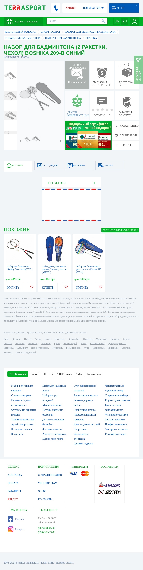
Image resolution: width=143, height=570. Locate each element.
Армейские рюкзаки (22, 424)
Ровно (83, 343)
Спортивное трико (21, 395)
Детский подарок (83, 443)
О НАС (42, 491)
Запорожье (59, 339)
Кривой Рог (74, 339)
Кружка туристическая (117, 400)
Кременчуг (22, 348)
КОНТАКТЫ (45, 499)
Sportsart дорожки (115, 419)
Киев (6, 339)
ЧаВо (79, 374)
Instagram (16, 529)
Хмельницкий (70, 343)
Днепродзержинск (117, 343)
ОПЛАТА (13, 483)
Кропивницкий (97, 343)
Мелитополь (98, 348)
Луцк (86, 348)
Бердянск (126, 348)
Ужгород (8, 352)
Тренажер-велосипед (22, 419)
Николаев (87, 339)
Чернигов (19, 343)
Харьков (16, 339)
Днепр (38, 339)
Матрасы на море (52, 405)
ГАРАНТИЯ (14, 491)
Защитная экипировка (86, 395)
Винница (115, 339)
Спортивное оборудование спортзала (81, 434)
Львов (48, 339)
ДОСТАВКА (15, 475)
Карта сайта (47, 562)
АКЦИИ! (71, 7)
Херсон (126, 339)
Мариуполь (101, 339)
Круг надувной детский (87, 424)
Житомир (45, 343)
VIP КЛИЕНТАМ (47, 483)
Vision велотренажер (116, 414)
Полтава (8, 343)
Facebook (16, 519)
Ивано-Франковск (39, 348)
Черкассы (32, 343)
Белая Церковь (73, 348)
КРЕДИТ (13, 499)
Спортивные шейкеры (117, 395)
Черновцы (8, 348)
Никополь (113, 348)
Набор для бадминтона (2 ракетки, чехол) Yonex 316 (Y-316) (88, 269)
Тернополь (57, 348)
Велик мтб (17, 434)
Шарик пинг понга (52, 438)
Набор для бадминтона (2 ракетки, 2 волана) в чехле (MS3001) (54, 269)
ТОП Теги (47, 374)
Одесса (27, 339)
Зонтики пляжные (52, 429)
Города (34, 374)
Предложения (93, 374)
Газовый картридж (115, 434)
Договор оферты (65, 562)
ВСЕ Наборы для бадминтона (120, 230)
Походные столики (21, 429)
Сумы (57, 343)
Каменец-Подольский (26, 352)
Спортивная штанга (85, 409)
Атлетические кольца (54, 434)
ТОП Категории (18, 374)
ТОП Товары (64, 374)
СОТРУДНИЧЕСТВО (50, 475)
